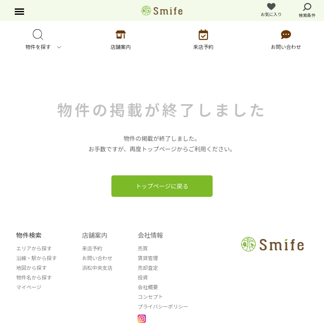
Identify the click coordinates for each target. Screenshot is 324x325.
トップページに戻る (162, 186)
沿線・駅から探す (36, 257)
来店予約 (92, 248)
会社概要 (148, 286)
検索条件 (307, 10)
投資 (143, 277)
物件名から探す (33, 277)
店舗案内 (94, 235)
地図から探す (31, 267)
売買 (143, 248)
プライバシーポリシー (163, 306)
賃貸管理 (148, 257)
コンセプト (150, 296)
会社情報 (150, 235)
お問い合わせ (97, 257)
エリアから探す (33, 248)
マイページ (28, 286)
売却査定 (148, 267)
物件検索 (28, 235)
